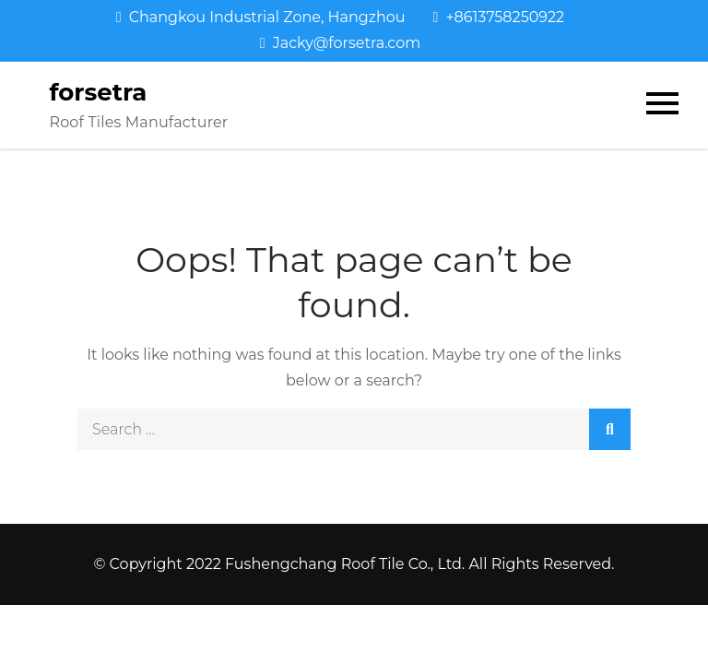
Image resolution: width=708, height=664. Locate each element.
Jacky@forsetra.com (340, 43)
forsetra (98, 92)
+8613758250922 (499, 17)
